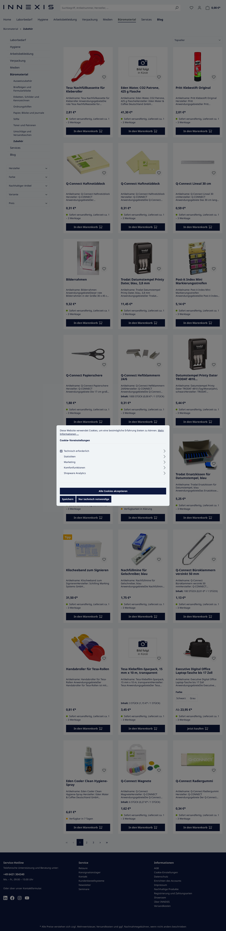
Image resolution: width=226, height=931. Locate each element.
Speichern (67, 499)
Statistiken (70, 456)
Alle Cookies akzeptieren (113, 491)
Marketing (69, 462)
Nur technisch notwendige (93, 499)
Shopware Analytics (75, 473)
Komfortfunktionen (74, 467)
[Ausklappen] (164, 450)
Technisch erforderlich (76, 450)
